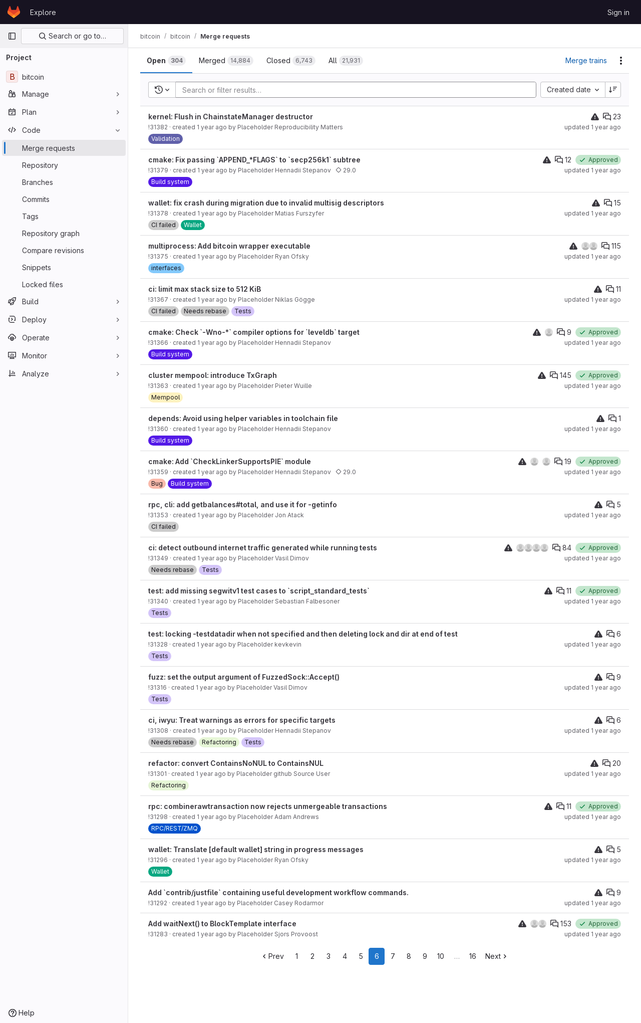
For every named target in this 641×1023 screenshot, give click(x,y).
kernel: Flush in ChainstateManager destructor (230, 116)
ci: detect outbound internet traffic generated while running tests (262, 547)
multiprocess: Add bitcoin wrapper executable (229, 246)
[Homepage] (14, 12)
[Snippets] (64, 267)
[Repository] (64, 165)
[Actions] (621, 61)
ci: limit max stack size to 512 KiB (204, 289)
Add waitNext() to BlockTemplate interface (222, 923)
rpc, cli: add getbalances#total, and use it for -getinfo (242, 504)
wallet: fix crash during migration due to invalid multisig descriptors (266, 202)
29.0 (346, 170)
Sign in (618, 12)
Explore (43, 12)
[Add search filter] (359, 89)
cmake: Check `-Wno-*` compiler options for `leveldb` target (254, 332)
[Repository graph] (64, 233)
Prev (272, 956)
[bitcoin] (64, 77)
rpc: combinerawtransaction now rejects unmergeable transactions (267, 806)
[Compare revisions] (64, 250)
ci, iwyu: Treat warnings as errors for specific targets (242, 720)
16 (472, 956)
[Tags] (64, 216)
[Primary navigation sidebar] (12, 36)
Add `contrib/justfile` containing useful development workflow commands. (278, 892)
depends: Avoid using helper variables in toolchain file (243, 418)
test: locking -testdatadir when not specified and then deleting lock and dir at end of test (303, 634)
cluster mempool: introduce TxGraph (212, 375)
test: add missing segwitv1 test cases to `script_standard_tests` (259, 590)
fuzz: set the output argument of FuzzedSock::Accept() (244, 677)
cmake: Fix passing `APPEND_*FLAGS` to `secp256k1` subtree (254, 159)
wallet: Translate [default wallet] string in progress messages (256, 849)
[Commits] (64, 199)
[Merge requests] (64, 148)
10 (440, 956)
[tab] (166, 60)
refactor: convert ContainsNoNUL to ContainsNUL (236, 763)
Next (497, 956)
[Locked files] (64, 284)
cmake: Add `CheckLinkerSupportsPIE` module (229, 461)
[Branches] (64, 182)
